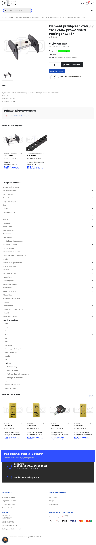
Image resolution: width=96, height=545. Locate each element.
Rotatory (6, 260)
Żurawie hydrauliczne (10, 321)
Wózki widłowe (8, 296)
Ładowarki (6, 216)
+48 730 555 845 (39, 467)
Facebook (50, 77)
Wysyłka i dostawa (8, 499)
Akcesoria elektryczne (11, 188)
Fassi (6, 331)
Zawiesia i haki (8, 306)
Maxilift (7, 357)
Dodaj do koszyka (73, 65)
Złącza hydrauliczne (10, 317)
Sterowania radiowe (10, 274)
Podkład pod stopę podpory (13, 242)
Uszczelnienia (7, 288)
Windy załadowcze (9, 292)
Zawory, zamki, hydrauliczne (13, 310)
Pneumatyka (7, 238)
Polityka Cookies (7, 509)
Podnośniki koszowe (10, 245)
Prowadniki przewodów (63, 57)
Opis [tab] (4, 86)
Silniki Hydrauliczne (9, 267)
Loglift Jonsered (10, 353)
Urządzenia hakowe (10, 285)
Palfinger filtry (12, 367)
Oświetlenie (7, 234)
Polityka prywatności (9, 506)
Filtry (4, 206)
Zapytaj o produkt (56, 71)
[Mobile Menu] (92, 10)
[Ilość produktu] (54, 64)
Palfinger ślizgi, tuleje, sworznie (18, 375)
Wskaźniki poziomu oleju (11, 299)
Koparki (5, 209)
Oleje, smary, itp (8, 231)
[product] (13, 140)
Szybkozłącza (7, 278)
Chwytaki (6, 198)
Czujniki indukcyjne (9, 202)
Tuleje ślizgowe (8, 281)
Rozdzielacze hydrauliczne (12, 263)
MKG (6, 360)
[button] (89, 396)
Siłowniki (6, 270)
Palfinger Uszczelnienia (15, 378)
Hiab (6, 335)
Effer (6, 328)
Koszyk (51, 502)
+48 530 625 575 (22, 467)
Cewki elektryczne (9, 191)
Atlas (7, 324)
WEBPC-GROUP (35, 538)
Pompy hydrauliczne (10, 249)
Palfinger (74, 57)
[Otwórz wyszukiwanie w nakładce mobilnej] (17, 10)
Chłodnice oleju (8, 195)
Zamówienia (53, 506)
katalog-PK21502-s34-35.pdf (17, 116)
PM (6, 382)
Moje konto (53, 499)
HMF (6, 339)
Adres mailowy (54, 77)
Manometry (7, 224)
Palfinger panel (12, 371)
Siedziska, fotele (10, 389)
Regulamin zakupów (9, 502)
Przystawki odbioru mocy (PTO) (14, 256)
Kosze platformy (9, 213)
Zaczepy (6, 303)
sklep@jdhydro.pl (30, 478)
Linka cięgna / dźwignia (13, 349)
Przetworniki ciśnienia (12, 385)
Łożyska (5, 220)
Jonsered (8, 346)
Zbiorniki (6, 314)
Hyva (6, 342)
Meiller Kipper (7, 227)
